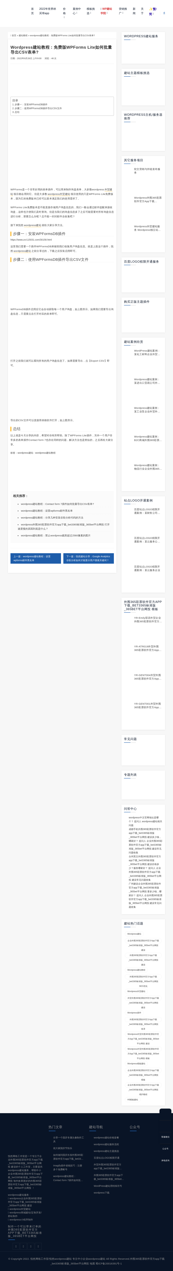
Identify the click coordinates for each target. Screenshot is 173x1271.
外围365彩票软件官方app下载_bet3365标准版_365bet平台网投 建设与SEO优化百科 (109, 1177)
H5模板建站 (132, 1100)
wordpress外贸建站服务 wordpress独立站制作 (147, 230)
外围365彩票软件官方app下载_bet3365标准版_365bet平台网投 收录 (143, 1020)
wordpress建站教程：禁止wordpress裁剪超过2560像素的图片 (56, 535)
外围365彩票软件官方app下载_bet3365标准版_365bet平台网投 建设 (143, 956)
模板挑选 (91, 11)
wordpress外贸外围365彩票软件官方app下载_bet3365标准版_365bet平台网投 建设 (143, 1035)
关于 (142, 11)
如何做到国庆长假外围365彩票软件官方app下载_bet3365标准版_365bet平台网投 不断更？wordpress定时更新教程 (68, 1157)
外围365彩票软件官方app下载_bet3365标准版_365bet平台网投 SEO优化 (143, 977)
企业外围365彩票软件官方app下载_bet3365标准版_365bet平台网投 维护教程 (143, 1086)
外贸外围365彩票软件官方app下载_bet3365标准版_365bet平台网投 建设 (143, 999)
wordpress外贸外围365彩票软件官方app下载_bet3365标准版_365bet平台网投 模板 (143, 1050)
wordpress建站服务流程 (106, 1144)
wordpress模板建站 (136, 1063)
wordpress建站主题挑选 (106, 1151)
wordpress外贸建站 (59, 194)
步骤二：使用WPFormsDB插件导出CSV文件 (38, 108)
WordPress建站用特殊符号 (108, 1186)
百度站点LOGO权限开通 (106, 1157)
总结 (17, 112)
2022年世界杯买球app (47, 11)
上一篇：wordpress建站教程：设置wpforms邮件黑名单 (32, 558)
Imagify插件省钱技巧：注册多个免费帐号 (67, 1167)
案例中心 (77, 11)
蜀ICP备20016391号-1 (109, 1263)
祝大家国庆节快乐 (62, 1148)
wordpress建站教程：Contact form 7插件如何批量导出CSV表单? (57, 504)
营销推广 (123, 11)
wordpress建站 (32, 225)
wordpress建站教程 (45, 452)
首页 (32, 11)
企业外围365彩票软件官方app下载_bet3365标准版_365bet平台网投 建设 (143, 941)
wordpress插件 (134, 1013)
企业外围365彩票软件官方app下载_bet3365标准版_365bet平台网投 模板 (143, 1071)
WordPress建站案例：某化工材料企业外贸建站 (147, 354)
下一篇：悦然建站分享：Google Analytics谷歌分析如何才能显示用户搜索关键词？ (88, 558)
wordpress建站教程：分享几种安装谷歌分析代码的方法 (52, 517)
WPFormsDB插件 (51, 234)
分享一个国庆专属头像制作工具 (68, 1139)
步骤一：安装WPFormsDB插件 (31, 104)
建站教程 (23, 35)
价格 (64, 11)
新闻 (134, 11)
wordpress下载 (101, 1192)
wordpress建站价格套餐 (106, 1137)
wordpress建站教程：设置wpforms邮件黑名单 (47, 510)
